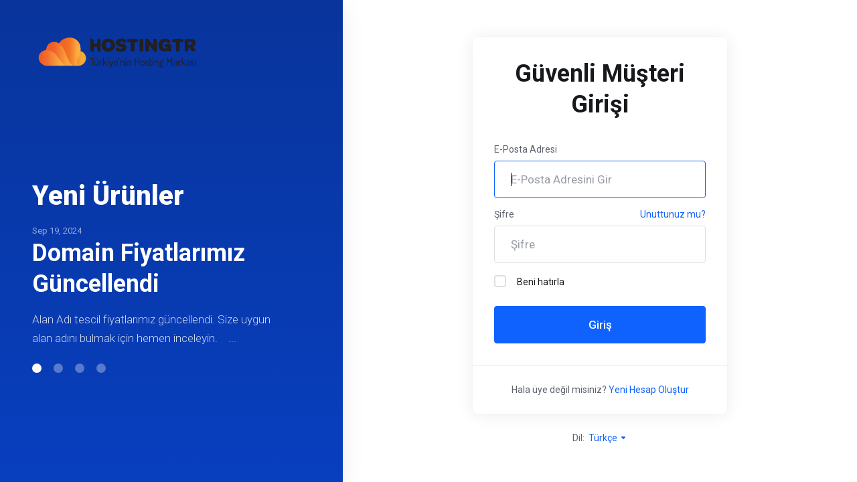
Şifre (504, 214)
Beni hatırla (529, 281)
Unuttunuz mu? (673, 214)
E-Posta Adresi (525, 149)
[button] (37, 368)
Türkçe (608, 437)
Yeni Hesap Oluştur (649, 389)
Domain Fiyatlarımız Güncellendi (138, 268)
